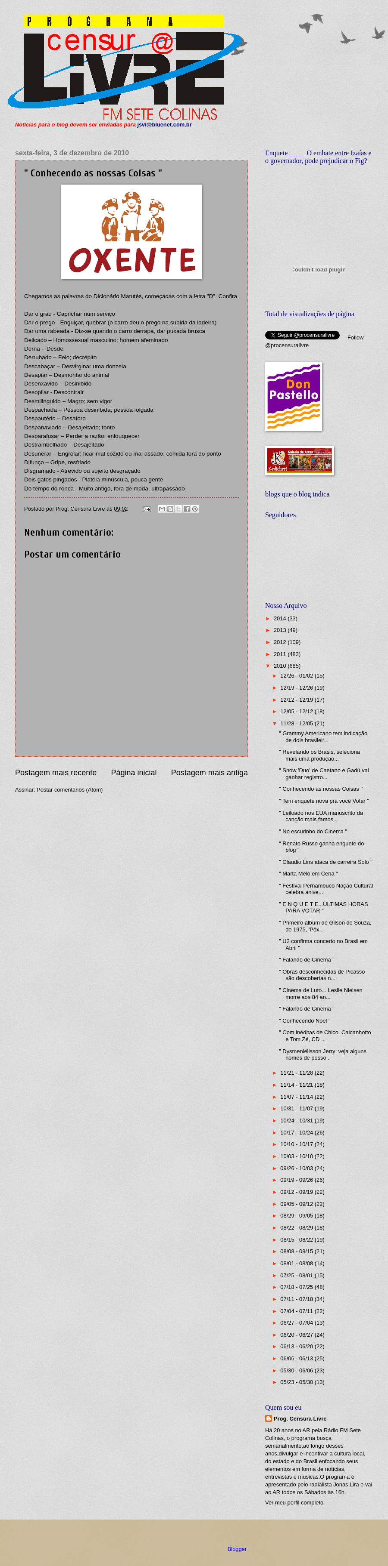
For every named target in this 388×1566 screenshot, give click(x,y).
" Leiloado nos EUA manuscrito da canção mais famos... (321, 816)
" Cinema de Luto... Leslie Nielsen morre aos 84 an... (321, 993)
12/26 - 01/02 (297, 675)
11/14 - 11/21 (297, 1085)
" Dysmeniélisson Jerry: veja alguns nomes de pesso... (322, 1054)
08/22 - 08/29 (297, 1227)
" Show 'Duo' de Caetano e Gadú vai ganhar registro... (324, 773)
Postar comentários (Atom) (70, 789)
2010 (281, 666)
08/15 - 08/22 (297, 1239)
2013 (281, 630)
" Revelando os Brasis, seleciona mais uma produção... (319, 755)
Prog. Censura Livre (300, 1418)
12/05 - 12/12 (297, 711)
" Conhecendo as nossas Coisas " (321, 789)
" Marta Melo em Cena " (308, 873)
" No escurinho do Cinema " (313, 831)
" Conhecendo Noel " (304, 1020)
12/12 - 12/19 (297, 700)
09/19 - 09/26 (297, 1180)
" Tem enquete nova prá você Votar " (324, 801)
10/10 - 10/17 (297, 1144)
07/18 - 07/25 (297, 1287)
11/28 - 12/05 (297, 723)
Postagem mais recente (56, 772)
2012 (281, 642)
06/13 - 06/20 (297, 1346)
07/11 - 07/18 (297, 1299)
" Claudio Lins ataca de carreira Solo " (325, 862)
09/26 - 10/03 (297, 1168)
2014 (281, 618)
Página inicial (133, 772)
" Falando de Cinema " (307, 959)
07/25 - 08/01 (297, 1275)
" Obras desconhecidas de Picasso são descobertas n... (322, 974)
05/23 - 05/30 (297, 1382)
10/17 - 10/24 (297, 1132)
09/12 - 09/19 (297, 1192)
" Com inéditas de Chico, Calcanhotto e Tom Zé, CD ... (325, 1035)
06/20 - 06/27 (297, 1335)
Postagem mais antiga (209, 772)
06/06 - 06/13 (297, 1358)
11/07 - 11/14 (297, 1097)
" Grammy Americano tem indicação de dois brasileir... (323, 736)
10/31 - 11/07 (297, 1108)
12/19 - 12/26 (297, 687)
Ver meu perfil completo (294, 1502)
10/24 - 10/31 (297, 1120)
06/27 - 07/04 (297, 1322)
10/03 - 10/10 (297, 1156)
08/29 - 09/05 (297, 1215)
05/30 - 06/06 (297, 1370)
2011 (281, 654)
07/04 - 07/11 (297, 1311)
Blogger (237, 1549)
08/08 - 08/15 (297, 1251)
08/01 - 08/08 (297, 1263)
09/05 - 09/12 (297, 1204)
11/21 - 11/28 (297, 1073)
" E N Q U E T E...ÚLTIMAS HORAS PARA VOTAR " (323, 907)
